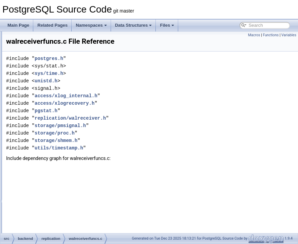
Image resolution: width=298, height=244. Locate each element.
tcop (37, 180)
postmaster (43, 46)
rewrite (39, 150)
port (36, 38)
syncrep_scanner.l (55, 120)
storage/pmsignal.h (145, 135)
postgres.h (133, 68)
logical (44, 76)
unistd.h (130, 90)
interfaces (36, 232)
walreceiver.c (50, 128)
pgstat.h (130, 120)
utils (36, 195)
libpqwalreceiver (53, 68)
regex (38, 53)
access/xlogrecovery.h (149, 112)
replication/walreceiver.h (155, 127)
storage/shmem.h (140, 150)
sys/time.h (133, 83)
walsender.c (49, 143)
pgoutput (47, 83)
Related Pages (52, 25)
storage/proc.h (139, 142)
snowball (41, 158)
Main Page (18, 25)
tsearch (39, 187)
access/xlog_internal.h (150, 105)
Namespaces (91, 25)
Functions (271, 35)
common (35, 210)
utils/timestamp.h (143, 157)
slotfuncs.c (48, 105)
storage (40, 172)
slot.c (43, 98)
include (34, 225)
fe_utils (34, 217)
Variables (288, 35)
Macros (254, 35)
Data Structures (133, 25)
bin (30, 202)
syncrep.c (47, 113)
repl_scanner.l (51, 90)
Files (167, 25)
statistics (41, 165)
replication (42, 61)
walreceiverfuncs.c (55, 135)
